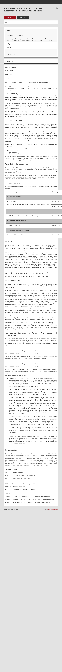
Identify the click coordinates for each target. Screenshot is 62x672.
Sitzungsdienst (53, 509)
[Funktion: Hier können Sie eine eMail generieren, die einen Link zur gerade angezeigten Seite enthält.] (6, 22)
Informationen (10, 17)
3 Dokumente (9, 61)
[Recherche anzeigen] (54, 8)
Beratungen (23, 17)
